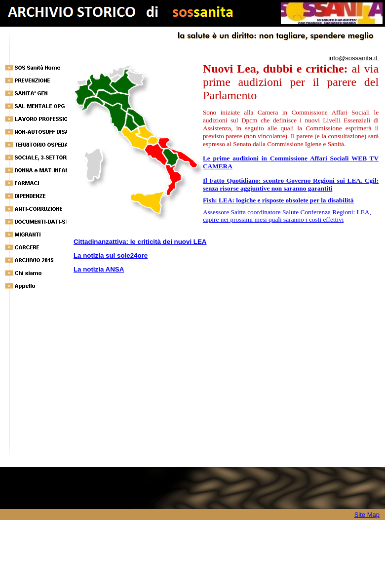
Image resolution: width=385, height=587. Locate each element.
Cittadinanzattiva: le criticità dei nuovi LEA (140, 241)
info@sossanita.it (353, 58)
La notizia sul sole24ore (111, 255)
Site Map (367, 514)
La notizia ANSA (99, 269)
